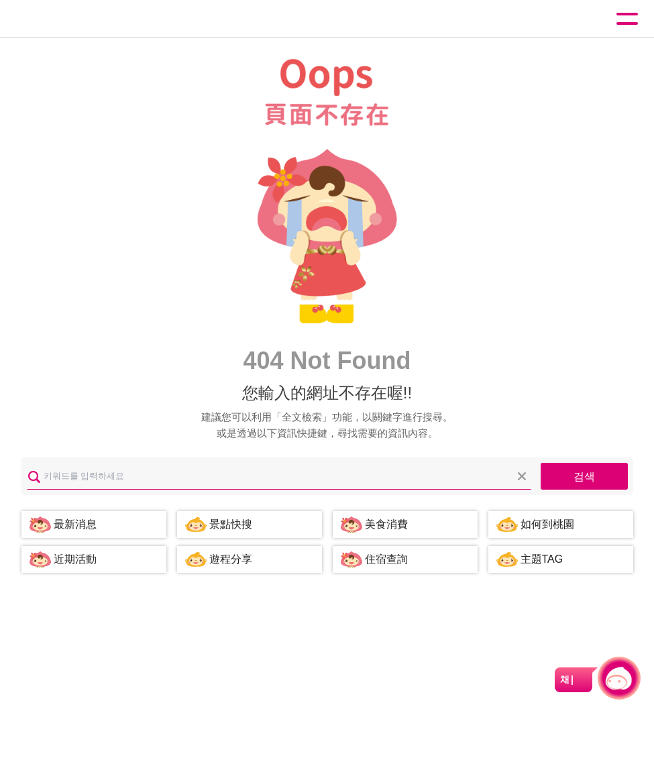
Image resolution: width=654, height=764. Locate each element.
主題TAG (542, 559)
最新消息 (75, 524)
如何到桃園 (547, 524)
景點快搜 (230, 524)
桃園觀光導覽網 (66, 19)
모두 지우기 (521, 476)
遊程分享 (230, 559)
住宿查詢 (386, 559)
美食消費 (386, 524)
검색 (584, 476)
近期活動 (75, 559)
